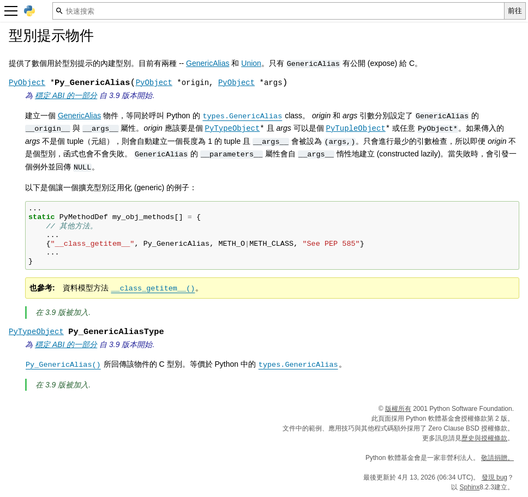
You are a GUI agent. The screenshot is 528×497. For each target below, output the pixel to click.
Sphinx (470, 487)
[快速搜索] (278, 11)
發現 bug (494, 477)
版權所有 (398, 409)
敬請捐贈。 (497, 458)
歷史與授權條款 (484, 438)
